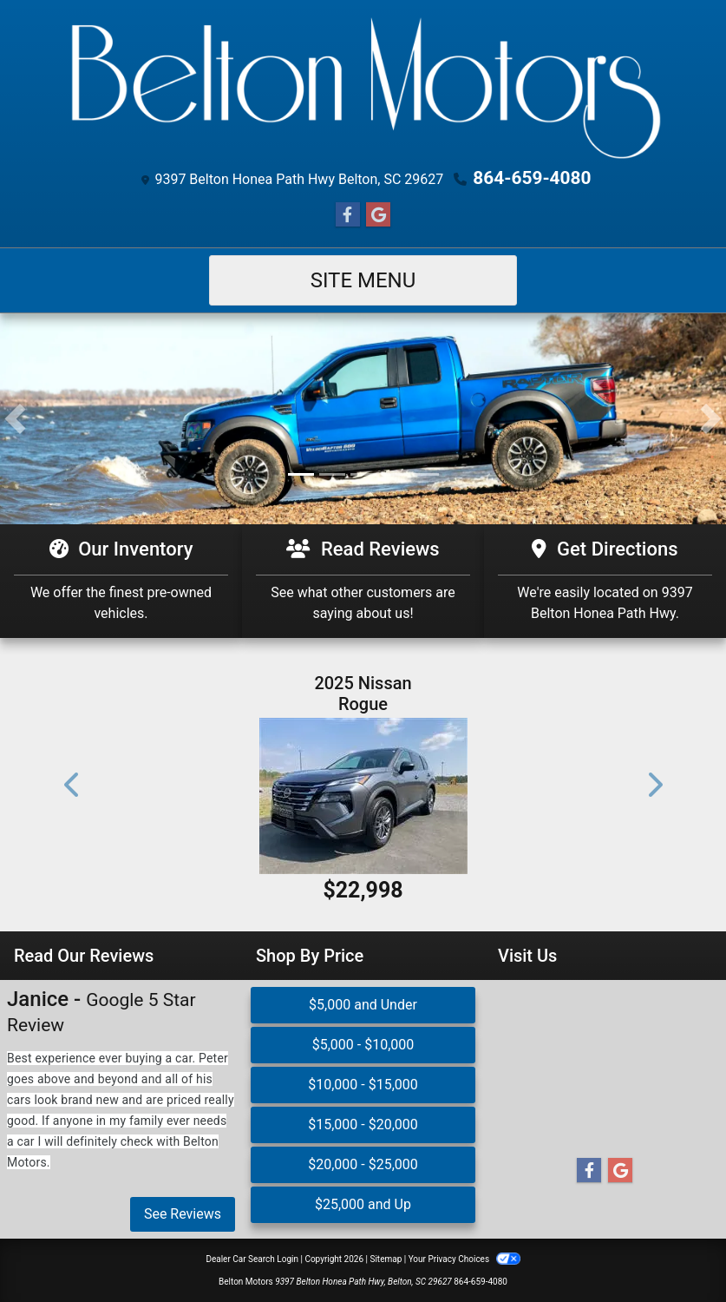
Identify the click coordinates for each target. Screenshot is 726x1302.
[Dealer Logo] (363, 87)
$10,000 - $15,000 (363, 1083)
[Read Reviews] (363, 580)
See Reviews (182, 1213)
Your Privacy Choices (464, 1258)
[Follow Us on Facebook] (348, 215)
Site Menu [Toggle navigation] (363, 280)
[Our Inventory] (121, 580)
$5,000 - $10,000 (363, 1044)
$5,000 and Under (363, 1004)
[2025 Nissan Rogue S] (363, 795)
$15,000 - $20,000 (363, 1123)
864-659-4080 (532, 178)
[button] (15, 418)
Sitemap (386, 1258)
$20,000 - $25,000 (363, 1163)
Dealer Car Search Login (252, 1258)
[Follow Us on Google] (378, 215)
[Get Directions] (605, 580)
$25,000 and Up (363, 1203)
